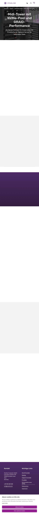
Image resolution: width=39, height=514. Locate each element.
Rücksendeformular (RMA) (27, 483)
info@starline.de (8, 486)
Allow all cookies (19, 507)
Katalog (24, 475)
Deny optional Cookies (19, 510)
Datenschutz (25, 486)
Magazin (11, 8)
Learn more (5, 503)
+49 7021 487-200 (8, 484)
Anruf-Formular (26, 472)
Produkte (24, 480)
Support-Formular (26, 477)
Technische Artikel (18, 8)
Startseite (6, 8)
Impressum (24, 488)
